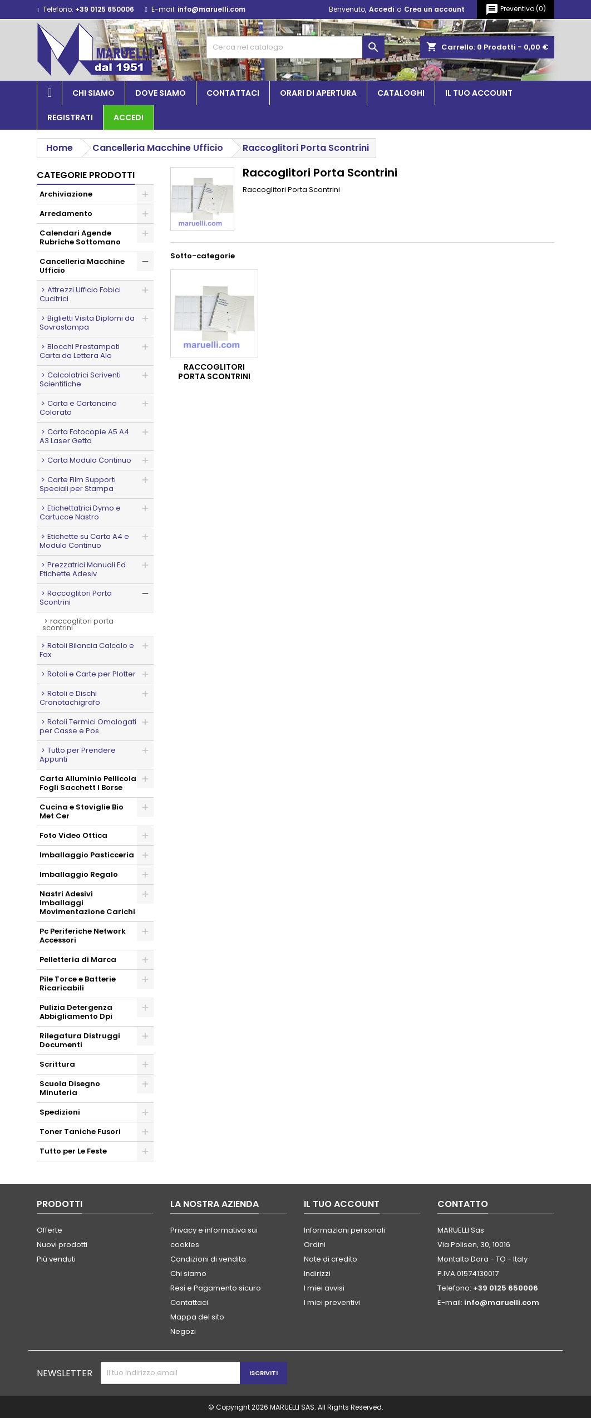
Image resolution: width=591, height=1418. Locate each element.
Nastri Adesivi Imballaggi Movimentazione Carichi (87, 903)
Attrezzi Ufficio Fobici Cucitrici (80, 294)
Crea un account (434, 9)
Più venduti (56, 1259)
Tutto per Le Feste (73, 1151)
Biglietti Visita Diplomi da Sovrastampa (87, 322)
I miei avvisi (324, 1288)
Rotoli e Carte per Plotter (91, 674)
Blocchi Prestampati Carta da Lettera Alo (80, 351)
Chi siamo (93, 93)
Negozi (183, 1331)
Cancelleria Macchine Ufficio (82, 266)
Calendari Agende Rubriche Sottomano (80, 237)
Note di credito (330, 1259)
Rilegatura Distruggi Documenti (80, 1040)
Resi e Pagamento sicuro (215, 1288)
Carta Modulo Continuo (89, 460)
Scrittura (57, 1064)
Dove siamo (160, 93)
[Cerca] (295, 47)
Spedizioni (60, 1112)
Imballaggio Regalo (79, 874)
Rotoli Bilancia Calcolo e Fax (87, 650)
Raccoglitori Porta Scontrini (76, 597)
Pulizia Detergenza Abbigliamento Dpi (76, 1012)
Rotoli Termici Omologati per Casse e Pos (88, 726)
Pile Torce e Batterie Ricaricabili (78, 983)
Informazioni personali (344, 1230)
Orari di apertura (318, 93)
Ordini (315, 1244)
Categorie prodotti (86, 175)
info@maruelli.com (211, 9)
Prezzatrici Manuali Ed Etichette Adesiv (83, 569)
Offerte (49, 1230)
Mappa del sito (197, 1317)
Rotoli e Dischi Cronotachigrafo (70, 698)
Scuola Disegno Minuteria (70, 1088)
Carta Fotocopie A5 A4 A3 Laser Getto (84, 436)
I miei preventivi (332, 1302)
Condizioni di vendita (208, 1259)
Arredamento (66, 213)
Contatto (462, 1204)
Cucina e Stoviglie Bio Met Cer (82, 811)
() (515, 9)
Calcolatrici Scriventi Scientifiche (80, 379)
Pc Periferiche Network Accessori (83, 935)
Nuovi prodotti (62, 1244)
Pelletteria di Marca (78, 959)
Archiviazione (66, 194)
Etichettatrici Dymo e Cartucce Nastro (80, 512)
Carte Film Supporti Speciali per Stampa (78, 484)
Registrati (70, 117)
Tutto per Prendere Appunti (78, 754)
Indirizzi (317, 1273)
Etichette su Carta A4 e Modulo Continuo (84, 541)
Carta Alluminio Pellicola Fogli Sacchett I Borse (88, 783)
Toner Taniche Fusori (80, 1131)
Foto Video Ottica (73, 835)
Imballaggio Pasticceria (87, 855)
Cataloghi (401, 93)
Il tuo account (479, 93)
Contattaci (232, 93)
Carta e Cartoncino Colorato (78, 408)
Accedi (381, 9)
